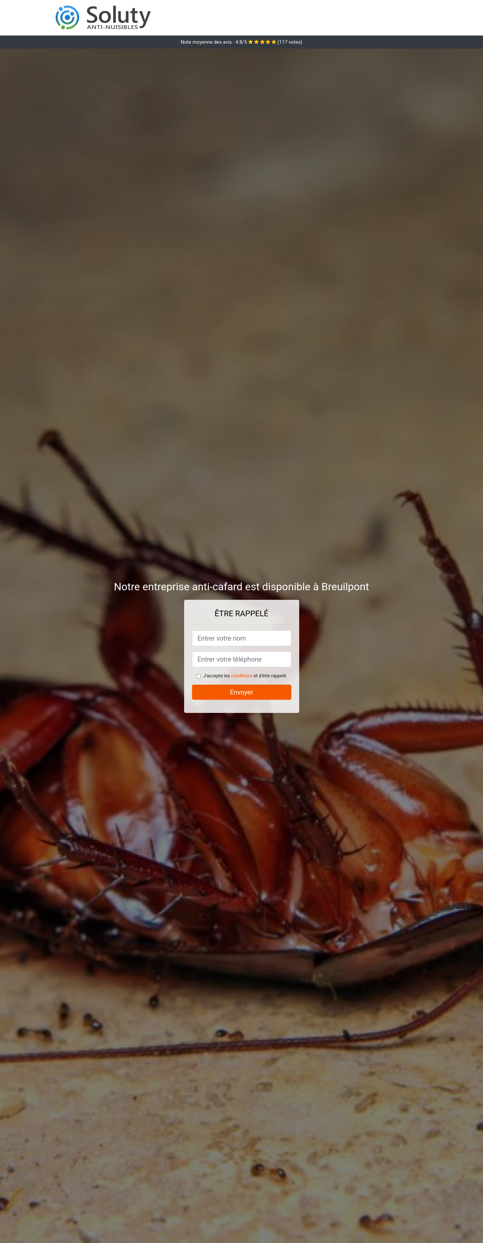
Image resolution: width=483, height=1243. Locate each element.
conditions (242, 675)
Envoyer (241, 692)
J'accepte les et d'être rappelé (244, 675)
